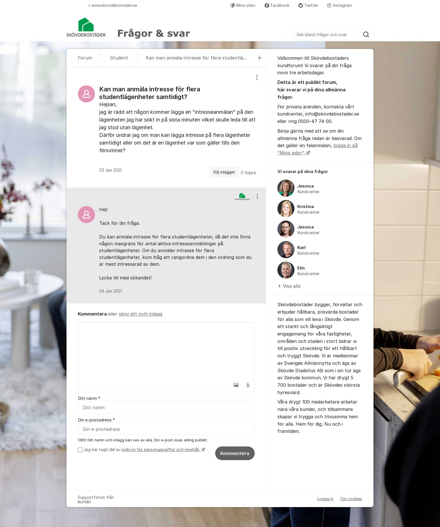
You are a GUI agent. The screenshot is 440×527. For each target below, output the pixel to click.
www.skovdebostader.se (112, 5)
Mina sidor (243, 5)
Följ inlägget (224, 172)
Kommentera (234, 453)
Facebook (277, 5)
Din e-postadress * (96, 420)
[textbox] (166, 350)
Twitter (308, 5)
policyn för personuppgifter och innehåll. (161, 449)
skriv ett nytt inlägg (140, 314)
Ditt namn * (89, 398)
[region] (166, 127)
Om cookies (351, 498)
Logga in (325, 498)
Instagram (339, 5)
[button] (236, 385)
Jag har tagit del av (143, 449)
